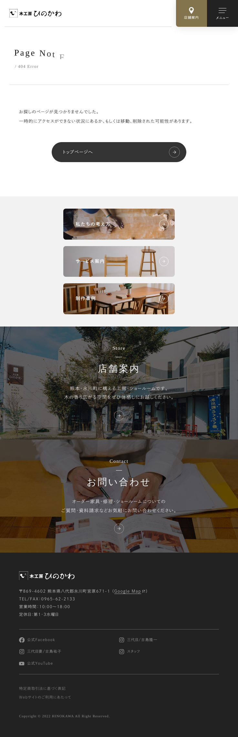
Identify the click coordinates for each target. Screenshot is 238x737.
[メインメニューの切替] (222, 13)
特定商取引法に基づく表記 (42, 688)
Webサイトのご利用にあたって (45, 697)
